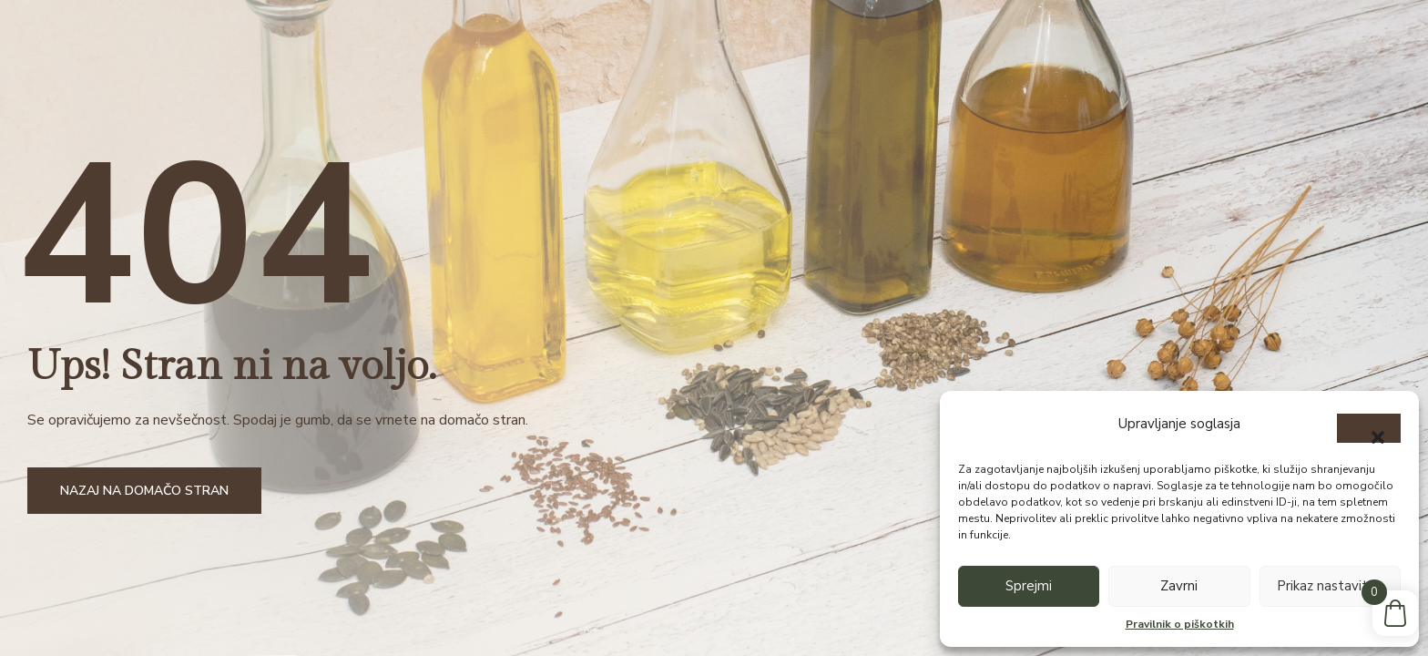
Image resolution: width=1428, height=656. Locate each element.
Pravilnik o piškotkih (1180, 624)
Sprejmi (1028, 586)
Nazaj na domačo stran (144, 490)
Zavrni (1179, 586)
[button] (1369, 428)
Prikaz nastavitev (1330, 586)
